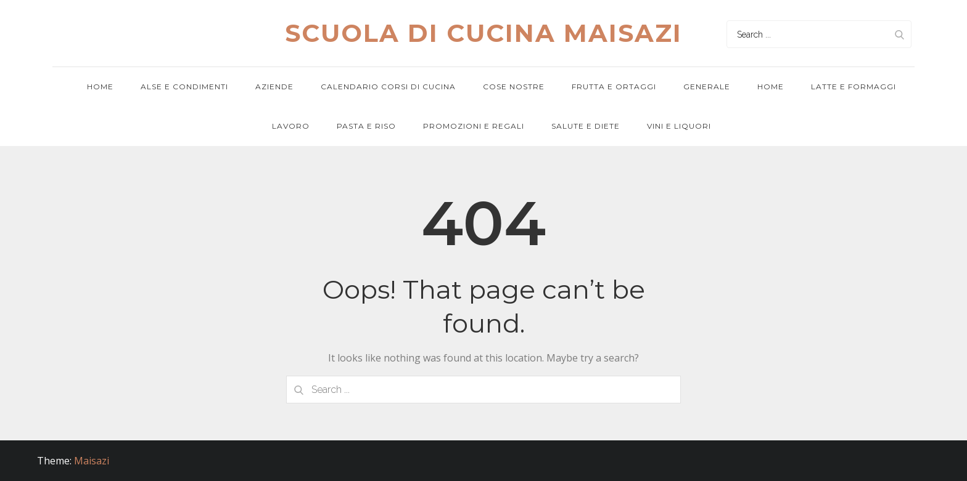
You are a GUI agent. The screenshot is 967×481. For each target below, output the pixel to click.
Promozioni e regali (473, 126)
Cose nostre (514, 86)
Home (100, 86)
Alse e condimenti (184, 86)
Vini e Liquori (679, 126)
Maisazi (91, 460)
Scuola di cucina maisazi (483, 33)
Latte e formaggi (853, 86)
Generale (706, 86)
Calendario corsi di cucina (388, 86)
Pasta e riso (366, 126)
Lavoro (291, 126)
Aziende (274, 86)
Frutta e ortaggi (614, 86)
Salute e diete (585, 126)
